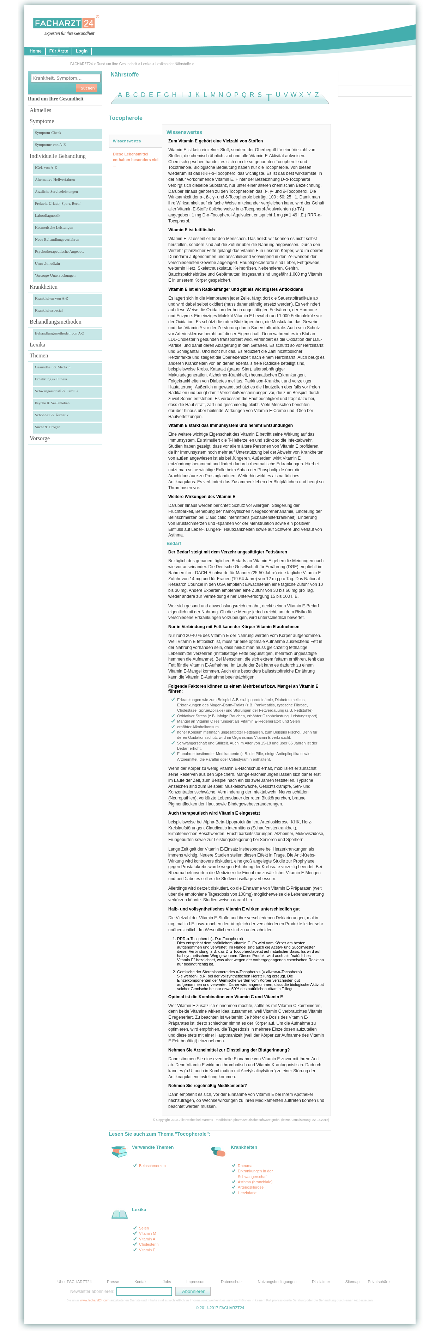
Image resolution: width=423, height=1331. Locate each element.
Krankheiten (44, 287)
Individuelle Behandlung (58, 156)
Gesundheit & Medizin (53, 367)
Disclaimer (321, 1282)
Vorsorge (40, 438)
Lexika (146, 64)
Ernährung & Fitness (51, 379)
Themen (39, 355)
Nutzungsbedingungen (277, 1282)
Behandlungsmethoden (55, 322)
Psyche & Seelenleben (52, 403)
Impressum (195, 1282)
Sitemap (352, 1282)
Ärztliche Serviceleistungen (56, 191)
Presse (113, 1282)
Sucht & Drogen (47, 427)
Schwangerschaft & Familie (56, 391)
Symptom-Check (48, 132)
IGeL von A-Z (46, 167)
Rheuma (245, 1166)
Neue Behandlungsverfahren (57, 239)
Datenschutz (231, 1282)
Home (36, 51)
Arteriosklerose (251, 1187)
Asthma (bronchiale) (255, 1182)
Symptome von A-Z (50, 144)
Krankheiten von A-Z (51, 298)
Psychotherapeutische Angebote (59, 251)
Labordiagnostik (47, 215)
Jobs (167, 1282)
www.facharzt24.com (94, 1300)
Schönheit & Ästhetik (51, 415)
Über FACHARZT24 (75, 1282)
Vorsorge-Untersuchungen (55, 275)
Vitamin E (147, 1250)
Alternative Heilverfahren (55, 179)
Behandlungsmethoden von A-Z (60, 333)
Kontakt (140, 1282)
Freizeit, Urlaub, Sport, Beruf (58, 203)
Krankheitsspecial (49, 310)
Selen (144, 1228)
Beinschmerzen (152, 1166)
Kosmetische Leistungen (54, 227)
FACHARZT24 (81, 64)
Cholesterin (149, 1244)
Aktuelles (40, 110)
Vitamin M (147, 1233)
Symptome (42, 121)
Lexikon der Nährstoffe (173, 64)
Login (81, 51)
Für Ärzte (58, 51)
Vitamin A (147, 1239)
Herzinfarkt (247, 1193)
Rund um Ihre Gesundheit (117, 64)
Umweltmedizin (47, 263)
